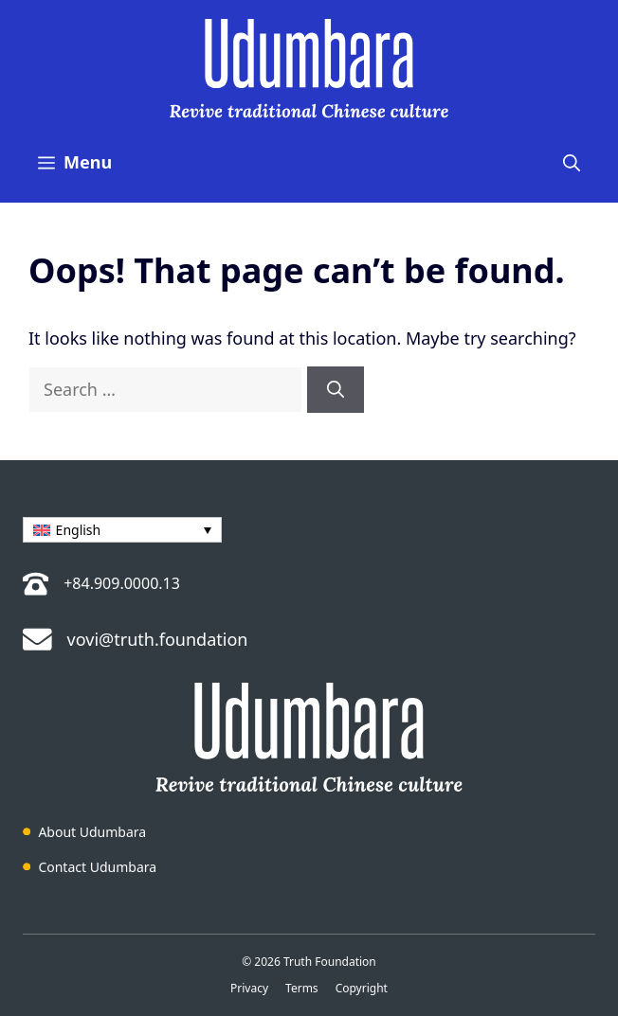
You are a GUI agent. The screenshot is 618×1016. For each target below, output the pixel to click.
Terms (301, 988)
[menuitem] (122, 530)
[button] (571, 162)
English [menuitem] (78, 530)
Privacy (249, 988)
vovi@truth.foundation (157, 639)
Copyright (362, 988)
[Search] (335, 389)
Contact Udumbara (97, 867)
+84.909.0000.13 (122, 583)
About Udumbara (92, 832)
